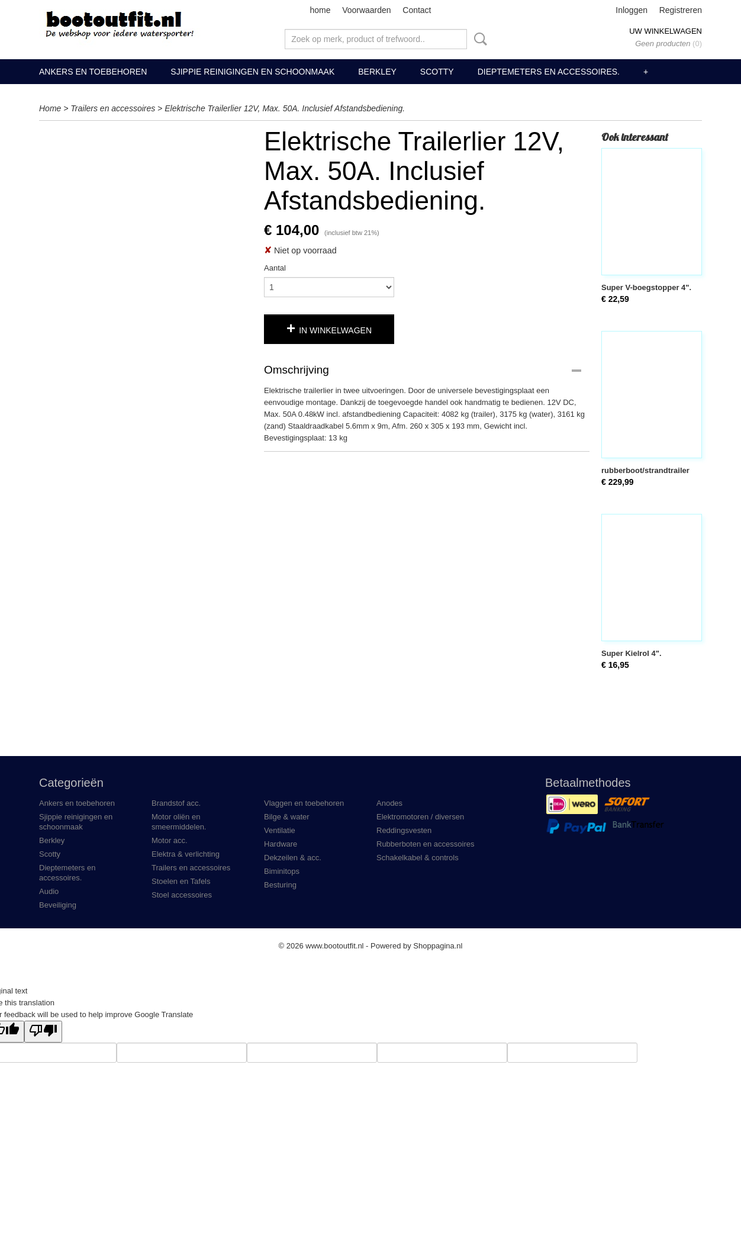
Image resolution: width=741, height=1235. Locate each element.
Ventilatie (279, 830)
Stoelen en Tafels (181, 881)
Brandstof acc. (176, 803)
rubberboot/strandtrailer (645, 470)
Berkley (377, 71)
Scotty (437, 71)
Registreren (680, 10)
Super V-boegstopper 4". (646, 287)
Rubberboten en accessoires (425, 844)
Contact (416, 10)
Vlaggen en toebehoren (304, 803)
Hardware (280, 844)
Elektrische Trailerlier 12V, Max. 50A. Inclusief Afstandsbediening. (285, 108)
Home (50, 108)
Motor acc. (170, 840)
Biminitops (281, 871)
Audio (49, 891)
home (320, 10)
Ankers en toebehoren (93, 71)
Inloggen (631, 10)
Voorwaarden (366, 10)
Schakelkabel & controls (417, 857)
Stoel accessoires (182, 894)
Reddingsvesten (403, 830)
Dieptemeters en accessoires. (549, 71)
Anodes (389, 803)
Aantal (275, 267)
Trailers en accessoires (112, 108)
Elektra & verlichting (186, 854)
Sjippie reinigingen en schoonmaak (252, 71)
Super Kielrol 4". (631, 653)
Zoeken (478, 39)
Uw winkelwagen (665, 31)
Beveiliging (57, 904)
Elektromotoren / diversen (420, 816)
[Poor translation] (43, 1032)
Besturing (280, 884)
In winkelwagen (335, 330)
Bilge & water (287, 816)
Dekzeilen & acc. (292, 857)
